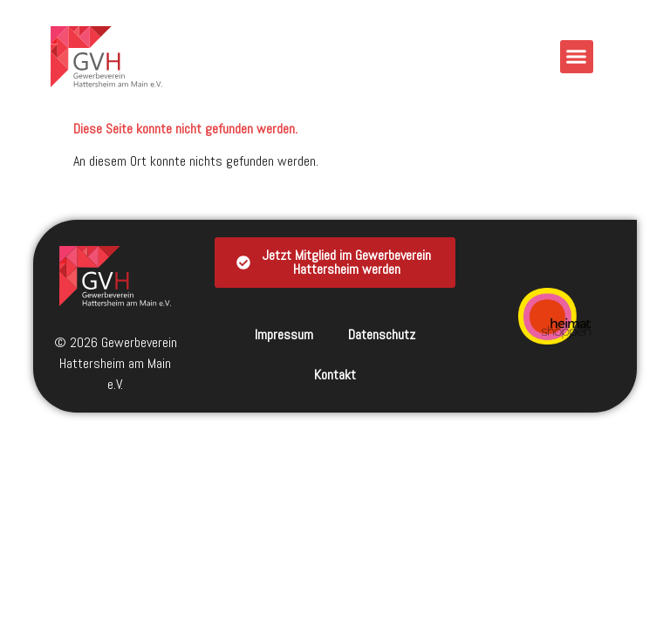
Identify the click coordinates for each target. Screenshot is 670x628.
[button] (576, 56)
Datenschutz (381, 334)
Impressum (284, 334)
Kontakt (335, 374)
